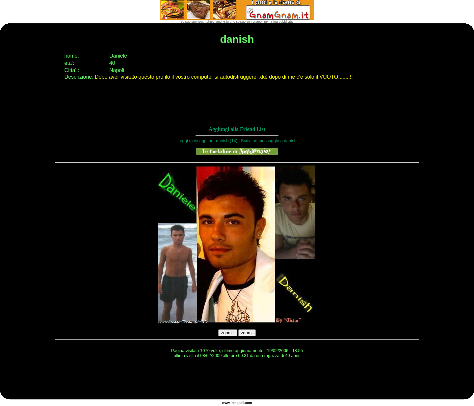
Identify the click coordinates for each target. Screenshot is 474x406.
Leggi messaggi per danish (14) (207, 140)
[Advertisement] (237, 380)
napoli (239, 403)
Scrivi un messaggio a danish (269, 140)
